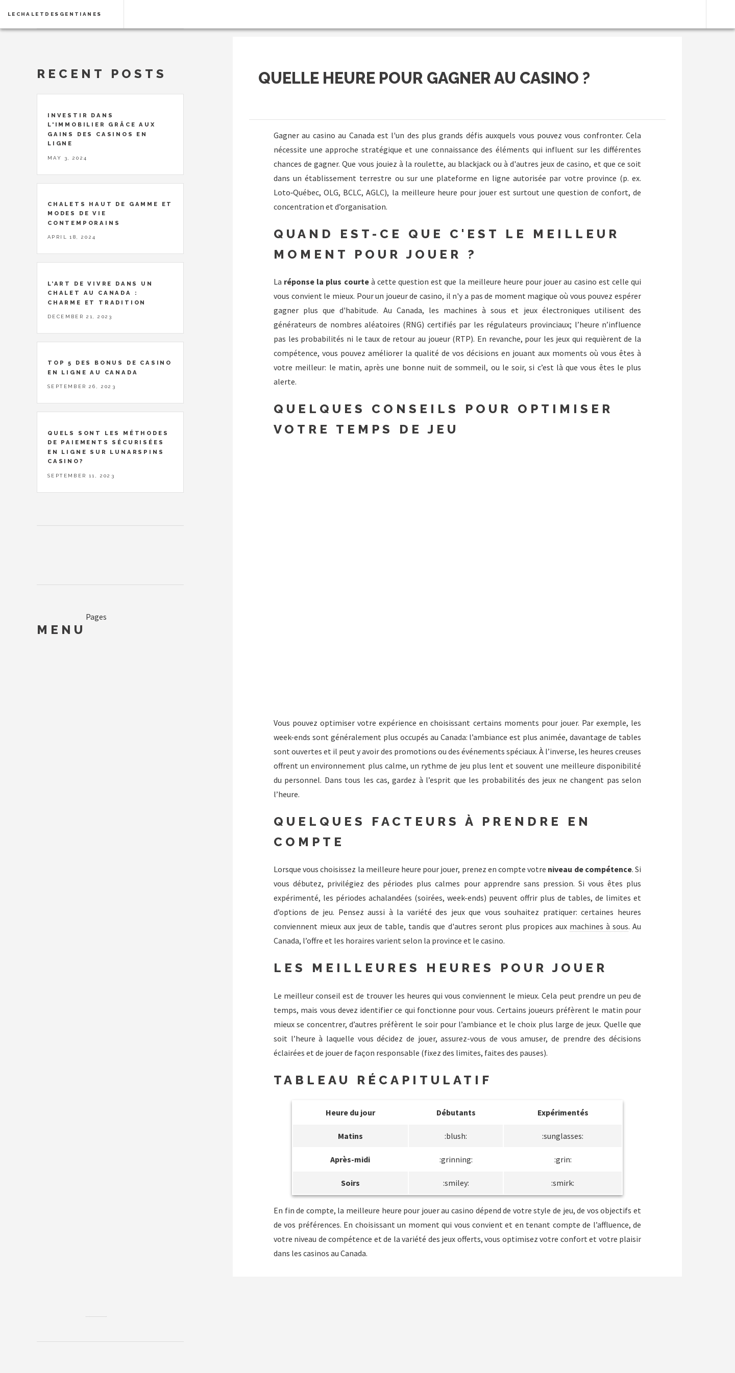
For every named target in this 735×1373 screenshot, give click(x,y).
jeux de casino (565, 164)
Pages (96, 617)
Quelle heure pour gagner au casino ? (424, 78)
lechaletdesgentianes (55, 14)
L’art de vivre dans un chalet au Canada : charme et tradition (100, 293)
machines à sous (599, 926)
